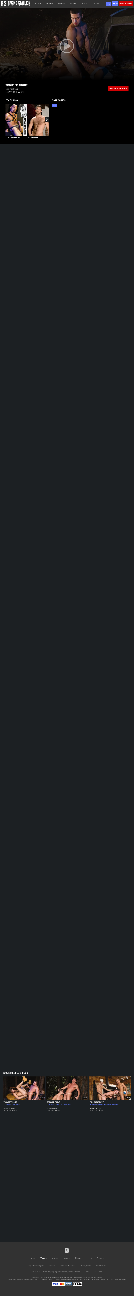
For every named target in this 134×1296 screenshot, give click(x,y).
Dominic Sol (59, 1104)
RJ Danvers (33, 138)
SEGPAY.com (86, 1279)
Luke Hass (50, 1104)
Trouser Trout (10, 1102)
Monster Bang (9, 1108)
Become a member (126, 4)
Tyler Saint (16, 1104)
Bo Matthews (114, 1104)
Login (115, 4)
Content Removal (120, 1279)
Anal (54, 106)
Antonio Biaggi (13, 138)
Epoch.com (19, 1279)
